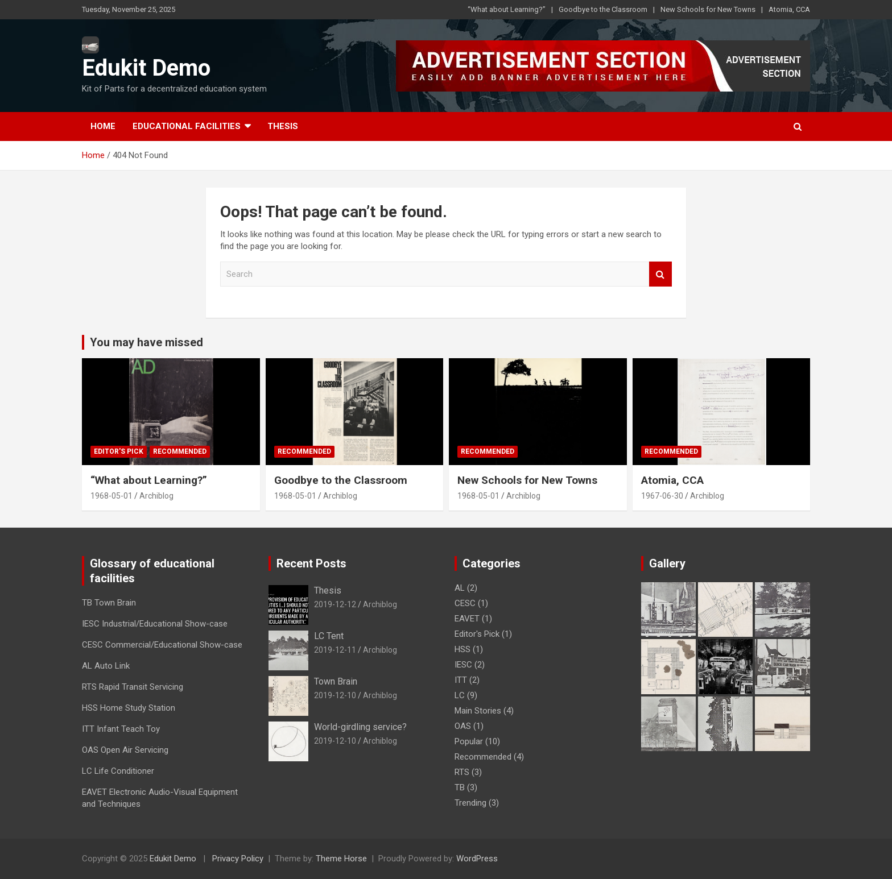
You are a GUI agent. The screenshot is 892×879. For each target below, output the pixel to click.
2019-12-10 (335, 695)
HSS (462, 649)
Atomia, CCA (789, 9)
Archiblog (156, 495)
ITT (461, 680)
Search (660, 274)
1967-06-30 (662, 495)
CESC (465, 603)
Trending (470, 803)
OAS (463, 726)
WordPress (477, 858)
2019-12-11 (335, 649)
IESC (463, 665)
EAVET (467, 618)
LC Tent (329, 636)
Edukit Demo (146, 68)
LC (460, 695)
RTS (462, 772)
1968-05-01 (111, 495)
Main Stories (478, 711)
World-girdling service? (360, 727)
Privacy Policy (237, 858)
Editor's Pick (118, 451)
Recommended (180, 451)
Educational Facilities (187, 126)
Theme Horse (341, 858)
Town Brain (335, 681)
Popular (469, 741)
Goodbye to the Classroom (603, 9)
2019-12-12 (335, 604)
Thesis (282, 126)
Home (102, 126)
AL (460, 588)
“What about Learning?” (507, 9)
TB (460, 787)
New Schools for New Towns (707, 9)
